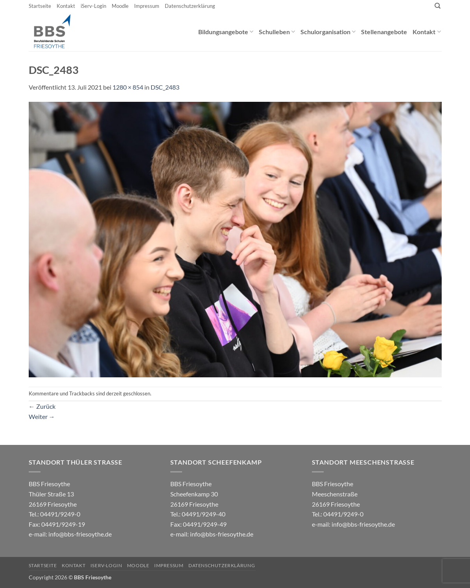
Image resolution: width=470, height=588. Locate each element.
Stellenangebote (384, 31)
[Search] (438, 5)
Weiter (42, 416)
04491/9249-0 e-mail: (57, 524)
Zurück (42, 406)
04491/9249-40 (203, 514)
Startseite (40, 6)
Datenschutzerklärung (190, 6)
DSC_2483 (165, 87)
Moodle (120, 6)
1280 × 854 (127, 87)
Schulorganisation (328, 31)
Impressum (146, 6)
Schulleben (277, 31)
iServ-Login (93, 6)
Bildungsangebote (225, 31)
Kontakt (66, 6)
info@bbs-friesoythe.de (80, 534)
